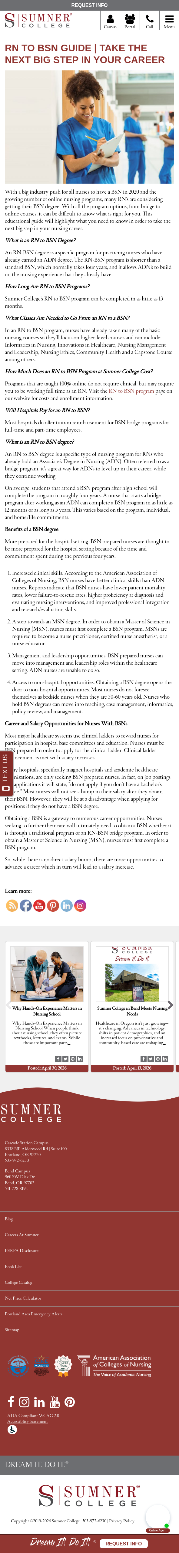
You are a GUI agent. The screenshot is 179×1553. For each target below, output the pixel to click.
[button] (8, 1007)
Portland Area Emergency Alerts (33, 1314)
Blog (9, 1219)
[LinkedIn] (39, 1402)
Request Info (89, 5)
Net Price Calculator (23, 1298)
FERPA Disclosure (21, 1251)
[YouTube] (54, 1402)
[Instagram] (24, 1402)
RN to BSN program (131, 391)
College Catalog (18, 1283)
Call (150, 24)
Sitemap (12, 1330)
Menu (169, 22)
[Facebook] (10, 1402)
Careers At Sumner (21, 1235)
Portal (129, 22)
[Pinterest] (70, 1402)
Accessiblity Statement (27, 1422)
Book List (13, 1267)
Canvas (110, 22)
